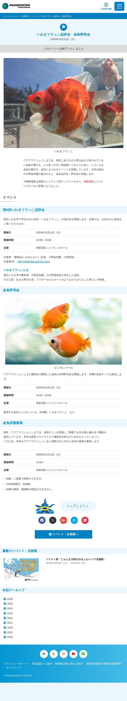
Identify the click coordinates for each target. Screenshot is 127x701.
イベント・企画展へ (65, 534)
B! (74, 520)
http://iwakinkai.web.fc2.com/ (34, 261)
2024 (10, 608)
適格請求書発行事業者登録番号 (103, 663)
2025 (10, 603)
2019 (10, 632)
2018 (10, 637)
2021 (10, 622)
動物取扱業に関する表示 (69, 663)
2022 (10, 618)
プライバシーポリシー (16, 663)
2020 (10, 627)
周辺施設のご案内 (42, 663)
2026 (10, 599)
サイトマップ (13, 667)
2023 (10, 613)
